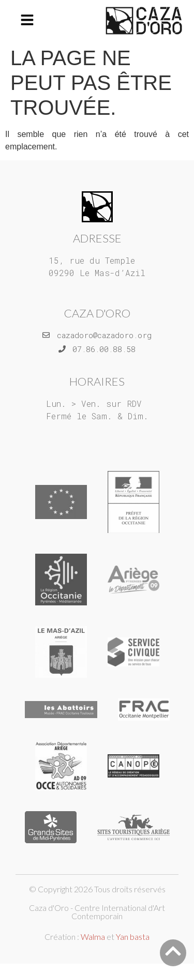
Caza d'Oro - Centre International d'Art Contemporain (97, 912)
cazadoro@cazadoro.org (104, 335)
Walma (93, 936)
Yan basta (133, 936)
